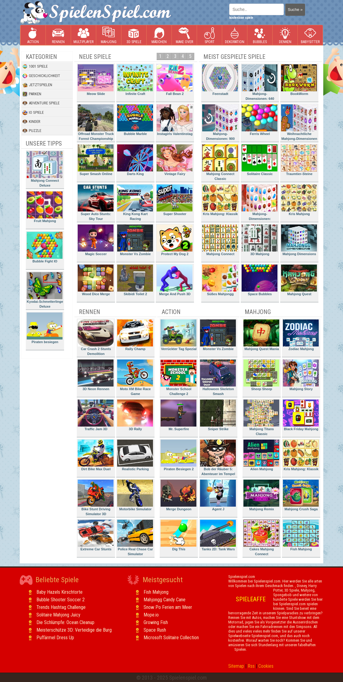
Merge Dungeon (178, 495)
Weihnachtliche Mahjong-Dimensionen (299, 122)
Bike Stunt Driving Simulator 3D (96, 498)
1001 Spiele (35, 66)
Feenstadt (220, 80)
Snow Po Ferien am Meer (168, 607)
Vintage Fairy (174, 160)
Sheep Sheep (261, 375)
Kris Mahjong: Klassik (220, 200)
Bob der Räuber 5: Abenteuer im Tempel (218, 458)
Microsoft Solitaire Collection (171, 637)
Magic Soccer (96, 240)
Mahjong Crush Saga (301, 495)
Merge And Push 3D (174, 280)
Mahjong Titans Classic (261, 418)
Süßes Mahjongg (220, 280)
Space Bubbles (259, 280)
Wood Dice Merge (96, 280)
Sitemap (236, 666)
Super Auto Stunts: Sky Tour (96, 202)
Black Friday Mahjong (301, 415)
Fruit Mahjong (45, 207)
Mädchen (159, 35)
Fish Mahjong (301, 535)
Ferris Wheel (259, 120)
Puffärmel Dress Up (55, 637)
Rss (251, 666)
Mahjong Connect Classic (220, 162)
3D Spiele (134, 35)
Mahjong (109, 35)
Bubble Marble (135, 120)
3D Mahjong (259, 240)
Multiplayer (83, 35)
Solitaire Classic (259, 160)
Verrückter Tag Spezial (179, 335)
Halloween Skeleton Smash (218, 378)
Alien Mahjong (261, 455)
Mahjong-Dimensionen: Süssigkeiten (259, 203)
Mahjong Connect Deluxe (45, 169)
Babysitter (310, 35)
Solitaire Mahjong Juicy (58, 615)
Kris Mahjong (299, 200)
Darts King (135, 160)
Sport (209, 35)
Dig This (178, 535)
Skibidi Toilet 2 (135, 280)
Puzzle (31, 130)
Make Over (184, 35)
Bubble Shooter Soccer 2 (60, 600)
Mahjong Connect (220, 240)
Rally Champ (135, 335)
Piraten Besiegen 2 (178, 455)
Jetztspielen (37, 85)
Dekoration (234, 35)
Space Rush (155, 630)
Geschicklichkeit (41, 75)
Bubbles (260, 35)
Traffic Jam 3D (96, 415)
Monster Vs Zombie (135, 240)
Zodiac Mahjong (301, 335)
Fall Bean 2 (174, 80)
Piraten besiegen (45, 328)
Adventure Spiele (40, 103)
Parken (31, 94)
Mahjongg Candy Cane (164, 600)
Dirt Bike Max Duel (96, 455)
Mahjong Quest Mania (261, 335)
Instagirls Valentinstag (174, 120)
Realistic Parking (135, 455)
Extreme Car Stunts (96, 535)
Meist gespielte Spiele (234, 56)
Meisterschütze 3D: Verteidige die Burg (74, 630)
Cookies (265, 666)
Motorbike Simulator (135, 495)
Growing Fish (156, 622)
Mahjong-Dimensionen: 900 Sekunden (220, 123)
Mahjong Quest (299, 280)
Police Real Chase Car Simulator (135, 538)
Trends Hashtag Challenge (61, 607)
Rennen (58, 35)
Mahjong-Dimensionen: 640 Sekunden (259, 83)
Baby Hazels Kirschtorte (59, 592)
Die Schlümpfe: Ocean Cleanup (65, 622)
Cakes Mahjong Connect (261, 538)
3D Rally (135, 415)
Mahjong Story (301, 375)
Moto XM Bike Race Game (135, 378)
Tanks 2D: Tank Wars (218, 535)
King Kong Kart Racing (135, 202)
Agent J (218, 495)
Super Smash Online (96, 160)
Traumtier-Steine (299, 160)
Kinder (31, 121)
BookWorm (299, 80)
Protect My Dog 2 (174, 240)
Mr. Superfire (178, 415)
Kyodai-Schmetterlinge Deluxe (45, 290)
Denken (285, 35)
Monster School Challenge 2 (178, 378)
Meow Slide (96, 80)
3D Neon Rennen (96, 375)
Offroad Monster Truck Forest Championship (96, 122)
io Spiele (33, 112)
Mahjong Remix (261, 495)
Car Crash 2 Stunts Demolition (96, 337)
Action (33, 35)
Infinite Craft (135, 80)
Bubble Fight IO (45, 247)
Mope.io (151, 615)
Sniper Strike (218, 415)
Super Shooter (174, 200)
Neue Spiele (95, 56)
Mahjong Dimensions (299, 240)
